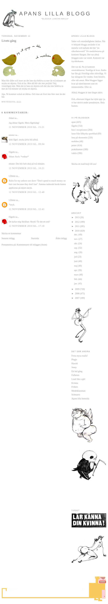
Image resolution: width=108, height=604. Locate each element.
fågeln (74, 126)
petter (74, 145)
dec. (76, 234)
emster (12, 135)
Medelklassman (78, 390)
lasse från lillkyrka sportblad (84, 133)
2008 (77, 293)
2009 (77, 289)
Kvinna (74, 383)
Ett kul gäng (76, 371)
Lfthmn (12, 176)
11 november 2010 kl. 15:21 (26, 127)
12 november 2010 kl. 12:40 (27, 192)
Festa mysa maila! (79, 355)
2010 (77, 230)
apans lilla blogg (55, 13)
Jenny (74, 367)
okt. (76, 243)
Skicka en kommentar (11, 233)
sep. (76, 248)
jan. (76, 283)
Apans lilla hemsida (80, 398)
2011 (77, 226)
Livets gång (9, 40)
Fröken (74, 387)
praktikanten (77, 149)
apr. (76, 270)
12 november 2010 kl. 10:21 (27, 168)
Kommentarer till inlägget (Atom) (32, 244)
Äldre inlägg (61, 238)
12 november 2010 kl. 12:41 (27, 209)
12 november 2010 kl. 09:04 (27, 144)
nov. (76, 239)
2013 (77, 217)
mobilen (75, 141)
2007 (77, 298)
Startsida (35, 238)
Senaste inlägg (8, 238)
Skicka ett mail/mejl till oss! (84, 164)
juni (76, 261)
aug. (76, 252)
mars (76, 274)
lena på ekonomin (79, 137)
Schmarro (75, 394)
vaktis (74, 153)
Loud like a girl (78, 379)
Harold (74, 363)
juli (76, 256)
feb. (76, 279)
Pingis (74, 359)
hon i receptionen (79, 130)
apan (73, 122)
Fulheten (75, 375)
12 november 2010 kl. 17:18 (27, 226)
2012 (77, 222)
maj (76, 265)
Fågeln (12, 152)
